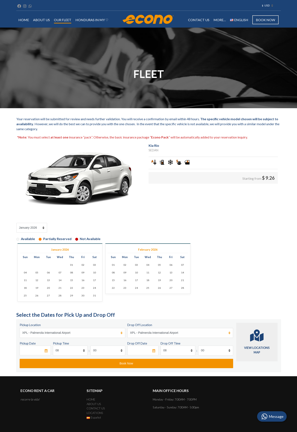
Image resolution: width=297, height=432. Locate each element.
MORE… (220, 20)
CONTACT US (198, 20)
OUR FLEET (62, 20)
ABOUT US (41, 20)
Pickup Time (61, 343)
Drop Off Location (139, 325)
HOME (23, 20)
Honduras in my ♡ (91, 20)
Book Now (265, 20)
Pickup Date (28, 343)
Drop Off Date (137, 343)
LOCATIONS (95, 413)
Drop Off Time (170, 343)
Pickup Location (30, 325)
